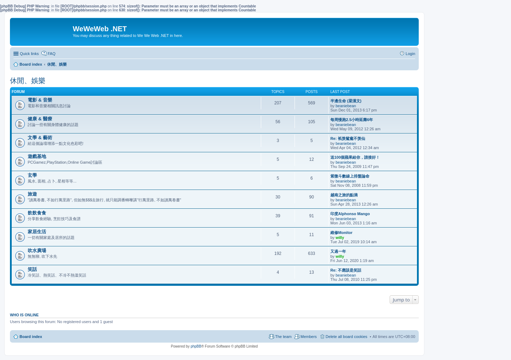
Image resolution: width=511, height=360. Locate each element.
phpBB (196, 346)
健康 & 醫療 (40, 118)
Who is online (24, 315)
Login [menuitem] (410, 53)
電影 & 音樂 (40, 100)
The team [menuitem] (283, 336)
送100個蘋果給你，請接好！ (355, 157)
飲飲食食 (37, 213)
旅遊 (32, 194)
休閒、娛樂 (27, 80)
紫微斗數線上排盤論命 (349, 176)
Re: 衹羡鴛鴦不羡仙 (347, 138)
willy (340, 237)
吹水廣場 (37, 250)
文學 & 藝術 (40, 137)
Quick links (29, 53)
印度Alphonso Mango (350, 214)
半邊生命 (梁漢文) (345, 101)
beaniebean (346, 106)
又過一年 (338, 251)
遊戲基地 (37, 156)
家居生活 (37, 231)
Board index (31, 336)
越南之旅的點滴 (344, 195)
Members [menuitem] (309, 336)
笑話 (32, 269)
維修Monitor (341, 232)
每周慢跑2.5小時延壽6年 (351, 120)
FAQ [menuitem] (51, 53)
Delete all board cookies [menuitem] (346, 336)
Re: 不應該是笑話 (345, 270)
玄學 (32, 175)
